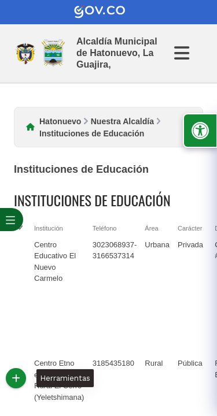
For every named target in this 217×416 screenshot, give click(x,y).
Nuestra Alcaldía (122, 121)
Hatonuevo (60, 121)
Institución (48, 228)
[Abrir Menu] (188, 53)
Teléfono (105, 228)
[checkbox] (19, 296)
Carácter (190, 228)
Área (151, 228)
